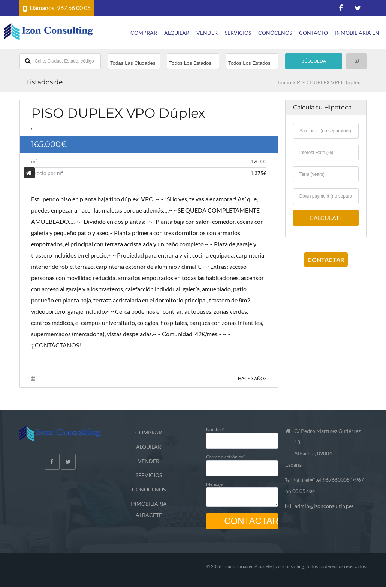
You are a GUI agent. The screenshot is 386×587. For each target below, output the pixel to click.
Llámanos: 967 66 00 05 (60, 7)
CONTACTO (313, 33)
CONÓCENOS (275, 33)
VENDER (207, 33)
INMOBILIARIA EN (357, 33)
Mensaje (242, 492)
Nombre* (242, 435)
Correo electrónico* (242, 462)
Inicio (284, 82)
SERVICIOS (238, 33)
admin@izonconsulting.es (324, 506)
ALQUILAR (176, 33)
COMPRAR (143, 33)
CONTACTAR (326, 259)
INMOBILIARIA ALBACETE (149, 509)
